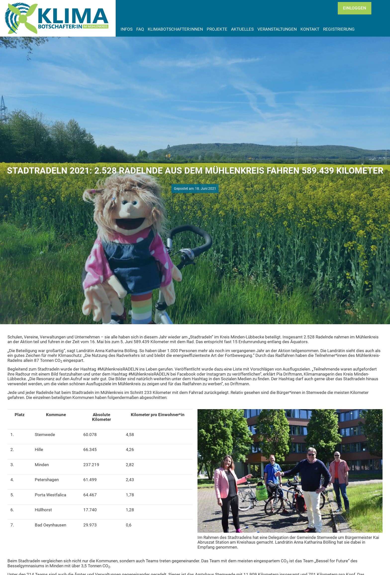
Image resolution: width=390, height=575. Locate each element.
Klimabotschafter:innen (175, 29)
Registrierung (339, 29)
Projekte (217, 29)
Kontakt (309, 29)
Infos (127, 29)
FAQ (140, 29)
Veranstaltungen (277, 29)
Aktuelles (242, 29)
